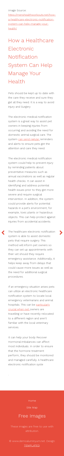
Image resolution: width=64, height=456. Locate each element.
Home (32, 400)
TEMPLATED (32, 445)
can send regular (29, 139)
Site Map (32, 407)
